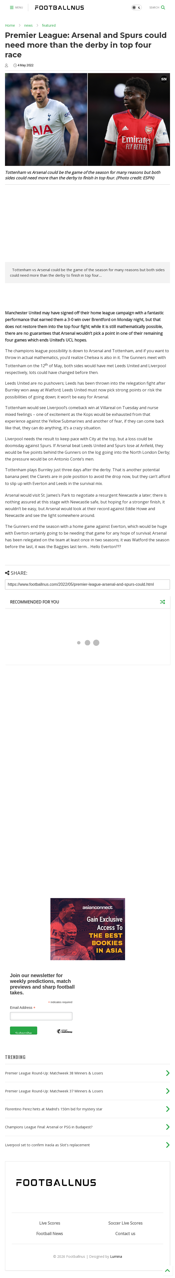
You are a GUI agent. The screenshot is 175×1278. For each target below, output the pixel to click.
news (28, 25)
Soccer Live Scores (125, 1223)
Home (10, 25)
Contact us (125, 1233)
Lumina (116, 1256)
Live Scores (49, 1223)
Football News (49, 1233)
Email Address (22, 1007)
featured (49, 25)
